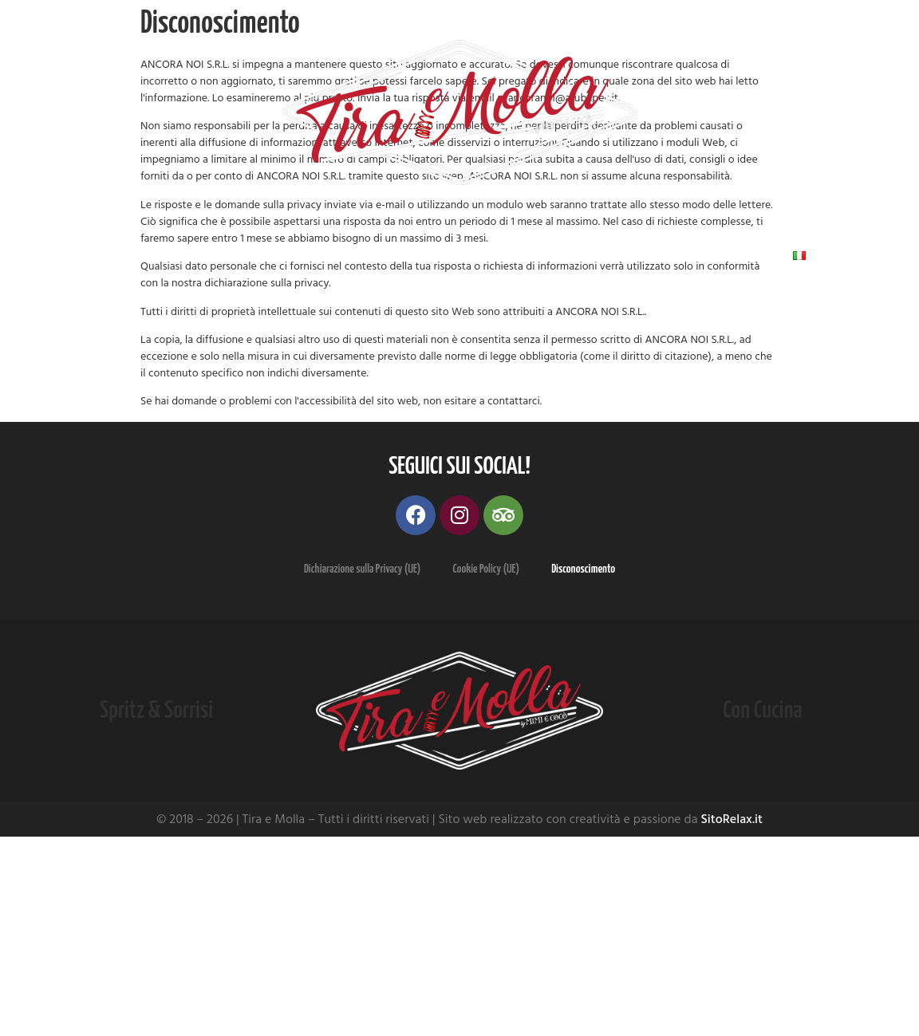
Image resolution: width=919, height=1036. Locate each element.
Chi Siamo (121, 255)
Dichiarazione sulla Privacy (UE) (362, 569)
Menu (230, 255)
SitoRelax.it (731, 819)
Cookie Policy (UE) (485, 569)
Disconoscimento (583, 569)
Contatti (704, 255)
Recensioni (583, 255)
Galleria (333, 255)
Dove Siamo (453, 255)
